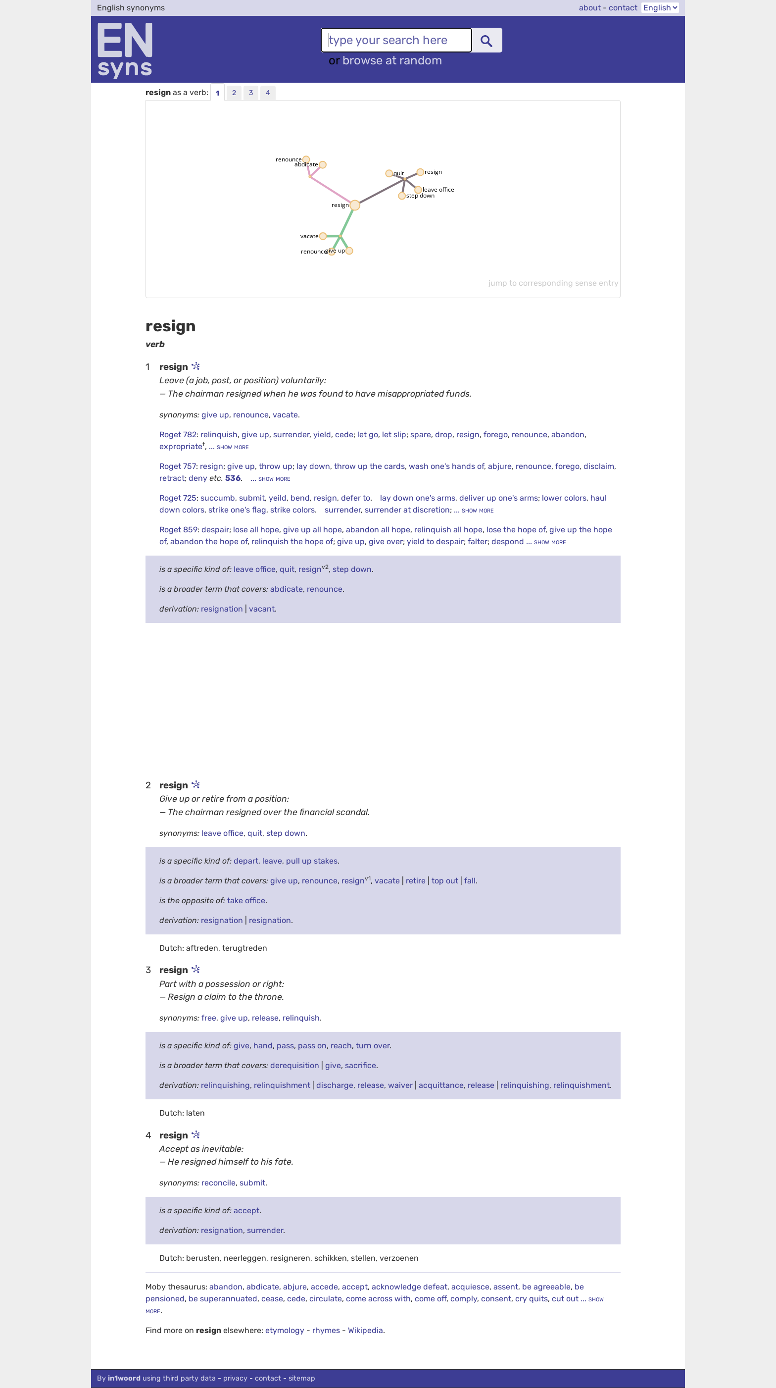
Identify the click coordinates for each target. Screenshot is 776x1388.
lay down (313, 466)
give (241, 1045)
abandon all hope (378, 529)
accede (324, 1286)
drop (443, 434)
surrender (291, 434)
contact (623, 7)
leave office (255, 569)
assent (505, 1286)
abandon (567, 434)
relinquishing (225, 1085)
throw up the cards (369, 466)
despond (508, 541)
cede (344, 434)
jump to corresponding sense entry (553, 283)
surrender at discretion (407, 509)
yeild (278, 498)
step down (352, 569)
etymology (284, 1330)
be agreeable (546, 1286)
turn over (372, 1045)
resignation (222, 609)
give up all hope (312, 529)
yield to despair (435, 541)
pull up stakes (312, 861)
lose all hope (256, 529)
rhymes (326, 1330)
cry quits (531, 1298)
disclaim (598, 466)
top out (445, 880)
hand (263, 1045)
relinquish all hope (448, 529)
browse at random (392, 60)
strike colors (292, 509)
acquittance (441, 1085)
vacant (262, 609)
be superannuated (223, 1298)
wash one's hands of (446, 466)
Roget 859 (178, 529)
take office (246, 900)
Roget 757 (177, 466)
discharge (334, 1085)
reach (341, 1045)
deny (199, 478)
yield (322, 434)
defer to (355, 498)
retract (172, 478)
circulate (325, 1298)
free (208, 1018)
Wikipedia (365, 1330)
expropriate (180, 446)
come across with (378, 1298)
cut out (565, 1298)
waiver (400, 1085)
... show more (228, 446)
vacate (285, 414)
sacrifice (360, 1065)
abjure (500, 466)
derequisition (294, 1065)
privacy (235, 1378)
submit (252, 498)
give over (386, 541)
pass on (312, 1045)
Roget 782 (177, 434)
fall (470, 880)
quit (287, 569)
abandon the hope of (208, 541)
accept (246, 1210)
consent (496, 1298)
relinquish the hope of (292, 541)
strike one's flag (237, 509)
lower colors (564, 498)
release (265, 1018)
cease (272, 1298)
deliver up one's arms (498, 498)
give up (215, 414)
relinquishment (282, 1085)
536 (233, 478)
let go (367, 434)
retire (416, 880)
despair (215, 529)
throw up (275, 466)
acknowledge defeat (409, 1286)
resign (468, 434)
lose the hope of (515, 529)
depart (246, 861)
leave (272, 861)
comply (463, 1298)
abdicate (286, 589)
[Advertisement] (383, 700)
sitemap (302, 1378)
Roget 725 (177, 498)
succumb (217, 498)
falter (477, 541)
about (590, 7)
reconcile (218, 1182)
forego (496, 434)
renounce (251, 414)
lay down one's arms (417, 498)
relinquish (219, 434)
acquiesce (470, 1286)
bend (300, 498)
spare (420, 434)
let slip (394, 434)
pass (285, 1045)
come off (430, 1298)
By (156, 1378)
